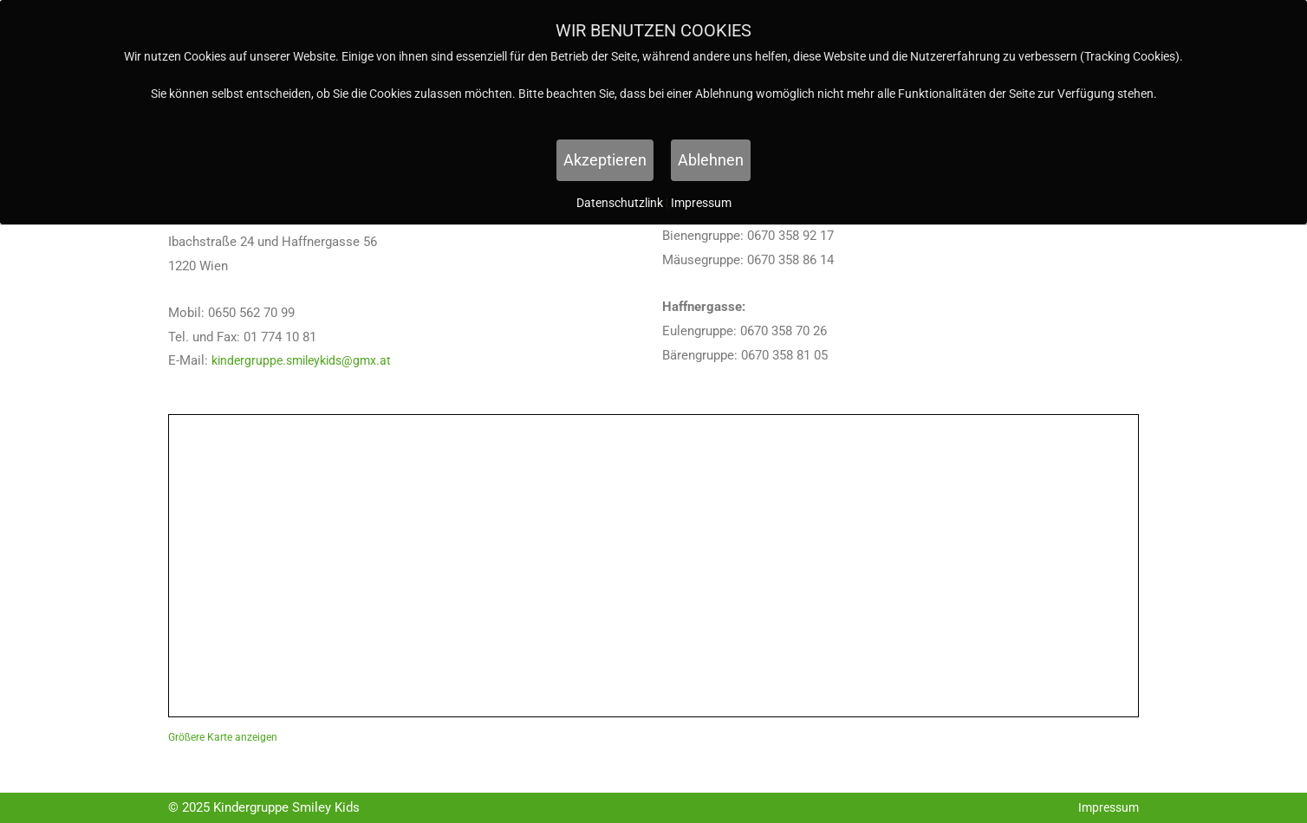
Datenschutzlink (621, 203)
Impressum (1106, 807)
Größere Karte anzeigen (222, 737)
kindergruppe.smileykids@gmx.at (306, 360)
